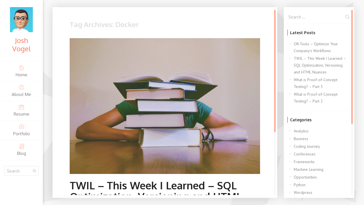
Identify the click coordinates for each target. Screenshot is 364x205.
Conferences (304, 154)
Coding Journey (307, 146)
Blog (21, 149)
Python (299, 184)
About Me (21, 90)
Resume (21, 110)
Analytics (301, 131)
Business (301, 138)
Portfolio (21, 130)
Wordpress (303, 192)
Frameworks (304, 161)
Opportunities (305, 177)
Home (21, 71)
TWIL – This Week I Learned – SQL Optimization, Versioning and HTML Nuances (320, 65)
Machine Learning (308, 169)
